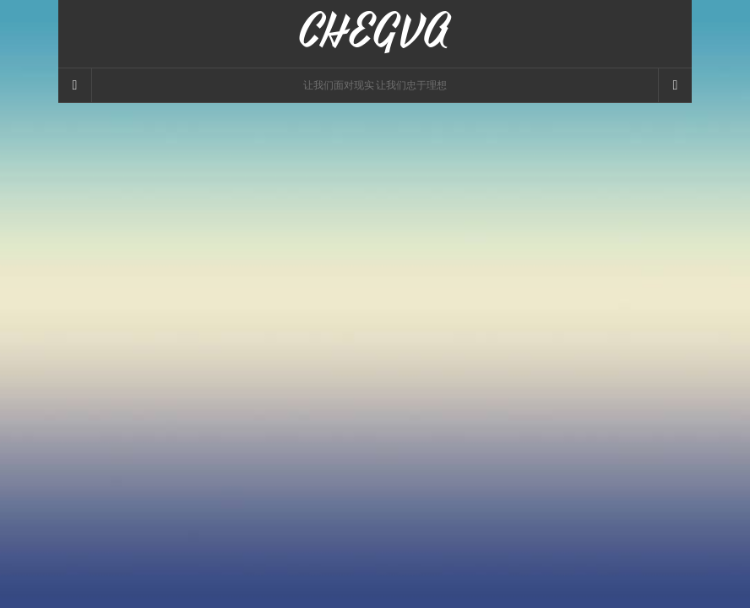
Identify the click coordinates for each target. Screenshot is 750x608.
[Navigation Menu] (675, 85)
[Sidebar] (75, 85)
